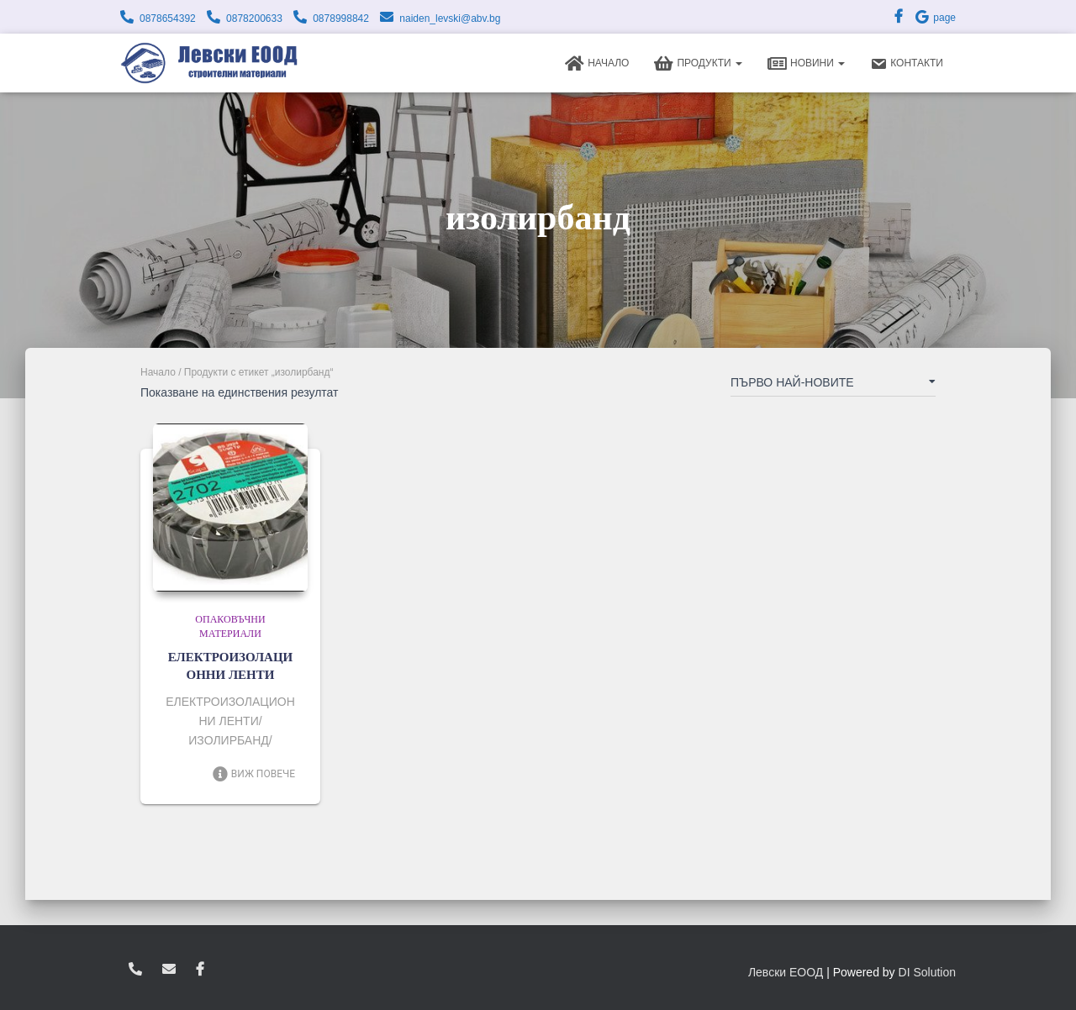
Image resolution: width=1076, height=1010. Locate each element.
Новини (806, 63)
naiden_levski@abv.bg (449, 18)
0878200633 (254, 18)
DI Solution (927, 972)
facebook (200, 969)
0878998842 (341, 18)
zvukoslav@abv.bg (169, 969)
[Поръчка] (833, 385)
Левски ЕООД (785, 972)
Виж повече (253, 773)
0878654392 (168, 18)
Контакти (906, 63)
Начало (597, 63)
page (935, 18)
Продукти (698, 63)
